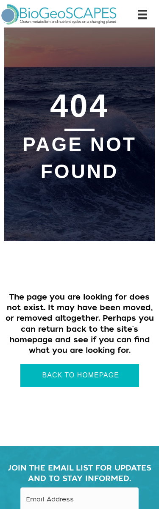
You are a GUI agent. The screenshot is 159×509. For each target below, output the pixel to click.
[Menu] (139, 14)
